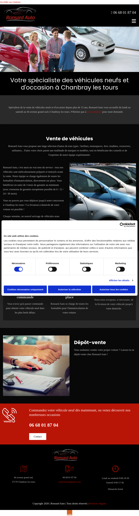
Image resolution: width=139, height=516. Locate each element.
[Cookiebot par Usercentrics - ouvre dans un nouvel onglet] (122, 225)
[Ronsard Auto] (19, 20)
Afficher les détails (119, 280)
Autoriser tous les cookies (114, 289)
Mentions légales (97, 503)
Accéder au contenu (10, 2)
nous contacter (94, 111)
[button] (37, 436)
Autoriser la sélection (69, 289)
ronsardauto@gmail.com (69, 482)
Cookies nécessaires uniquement (25, 289)
